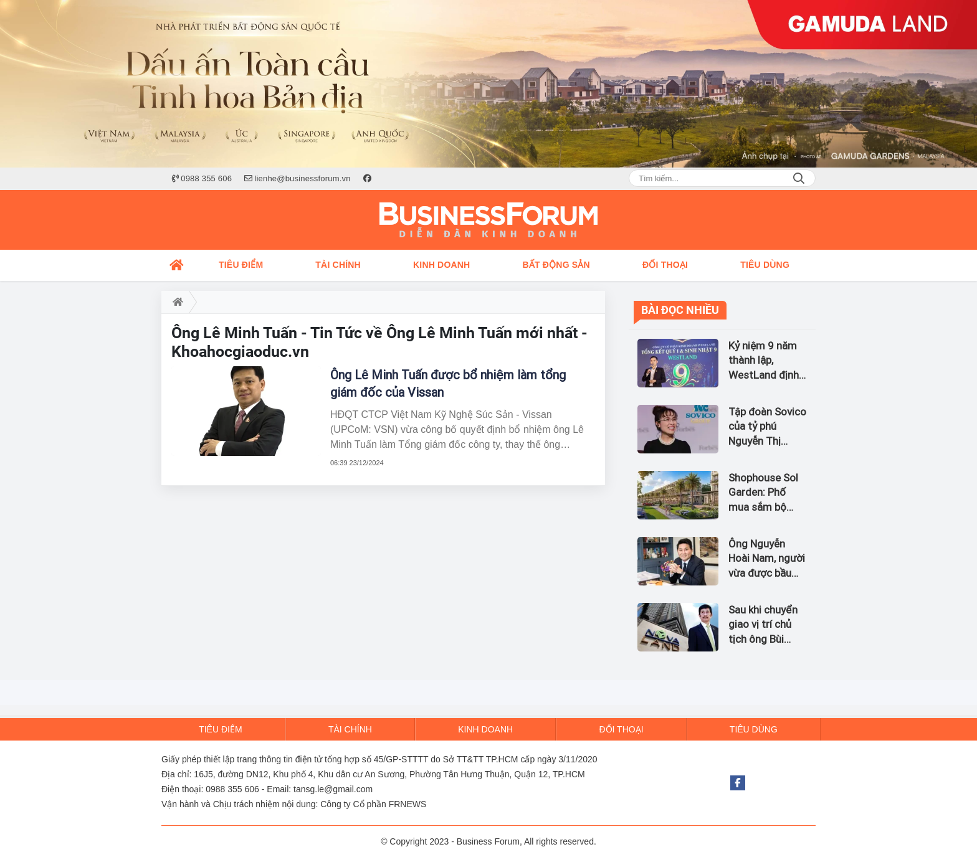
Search (798, 178)
